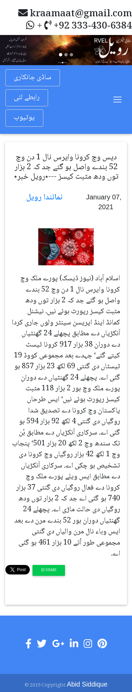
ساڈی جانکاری (32, 77)
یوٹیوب (24, 117)
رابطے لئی (27, 97)
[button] (10, 50)
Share (49, 570)
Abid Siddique (87, 684)
